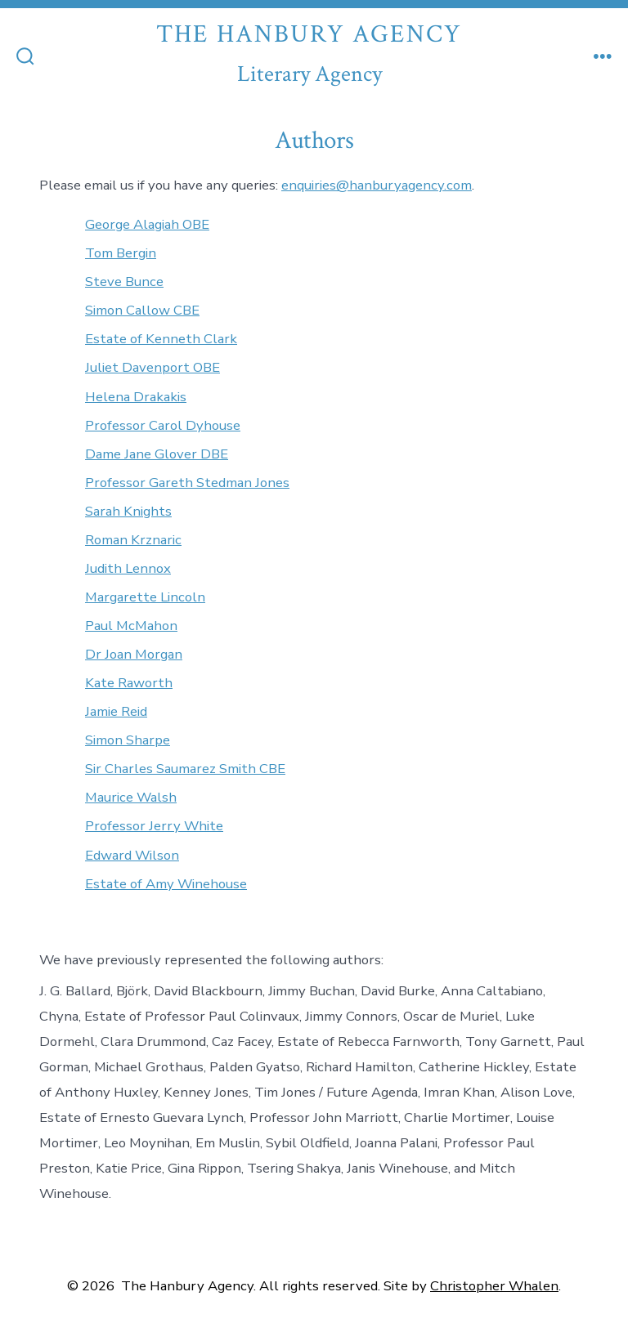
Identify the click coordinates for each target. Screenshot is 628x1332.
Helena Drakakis (135, 396)
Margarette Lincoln (145, 597)
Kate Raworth (129, 682)
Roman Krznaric (133, 539)
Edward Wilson (132, 855)
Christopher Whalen (494, 1285)
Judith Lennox (128, 568)
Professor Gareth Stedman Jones (187, 482)
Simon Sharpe (127, 740)
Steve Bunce (124, 281)
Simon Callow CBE (142, 310)
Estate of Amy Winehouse (166, 883)
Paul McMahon (131, 625)
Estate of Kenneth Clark (161, 338)
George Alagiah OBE (147, 224)
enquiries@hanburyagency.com (376, 185)
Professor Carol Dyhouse (162, 425)
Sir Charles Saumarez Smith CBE (185, 768)
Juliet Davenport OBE (152, 367)
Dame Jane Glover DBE (156, 454)
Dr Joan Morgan (133, 654)
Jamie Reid (116, 711)
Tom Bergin (120, 253)
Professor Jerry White (154, 825)
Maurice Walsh (131, 797)
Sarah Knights (128, 511)
